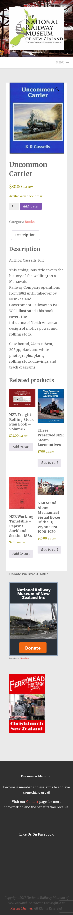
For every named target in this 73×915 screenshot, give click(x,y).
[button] (57, 89)
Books (30, 222)
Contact (32, 802)
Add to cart (31, 206)
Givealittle (24, 658)
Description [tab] (25, 235)
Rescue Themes (21, 908)
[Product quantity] (14, 206)
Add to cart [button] (21, 447)
